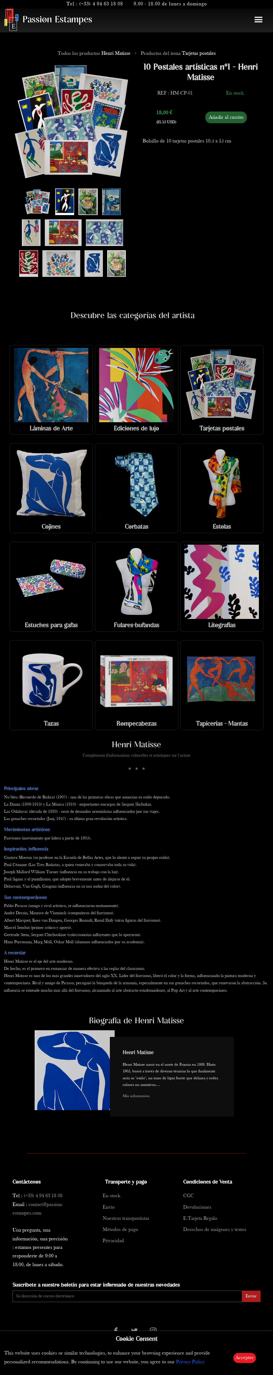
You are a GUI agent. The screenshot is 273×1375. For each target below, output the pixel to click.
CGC (188, 1195)
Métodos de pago (120, 1229)
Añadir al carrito (226, 117)
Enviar (251, 1296)
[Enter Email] (127, 1296)
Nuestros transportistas (126, 1218)
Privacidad (113, 1240)
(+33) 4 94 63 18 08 (101, 4)
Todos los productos (95, 53)
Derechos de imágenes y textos (214, 1229)
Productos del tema (178, 53)
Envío (109, 1207)
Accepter (244, 1357)
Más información (136, 1096)
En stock (111, 1195)
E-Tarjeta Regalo (200, 1218)
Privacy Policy (190, 1362)
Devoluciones (197, 1207)
